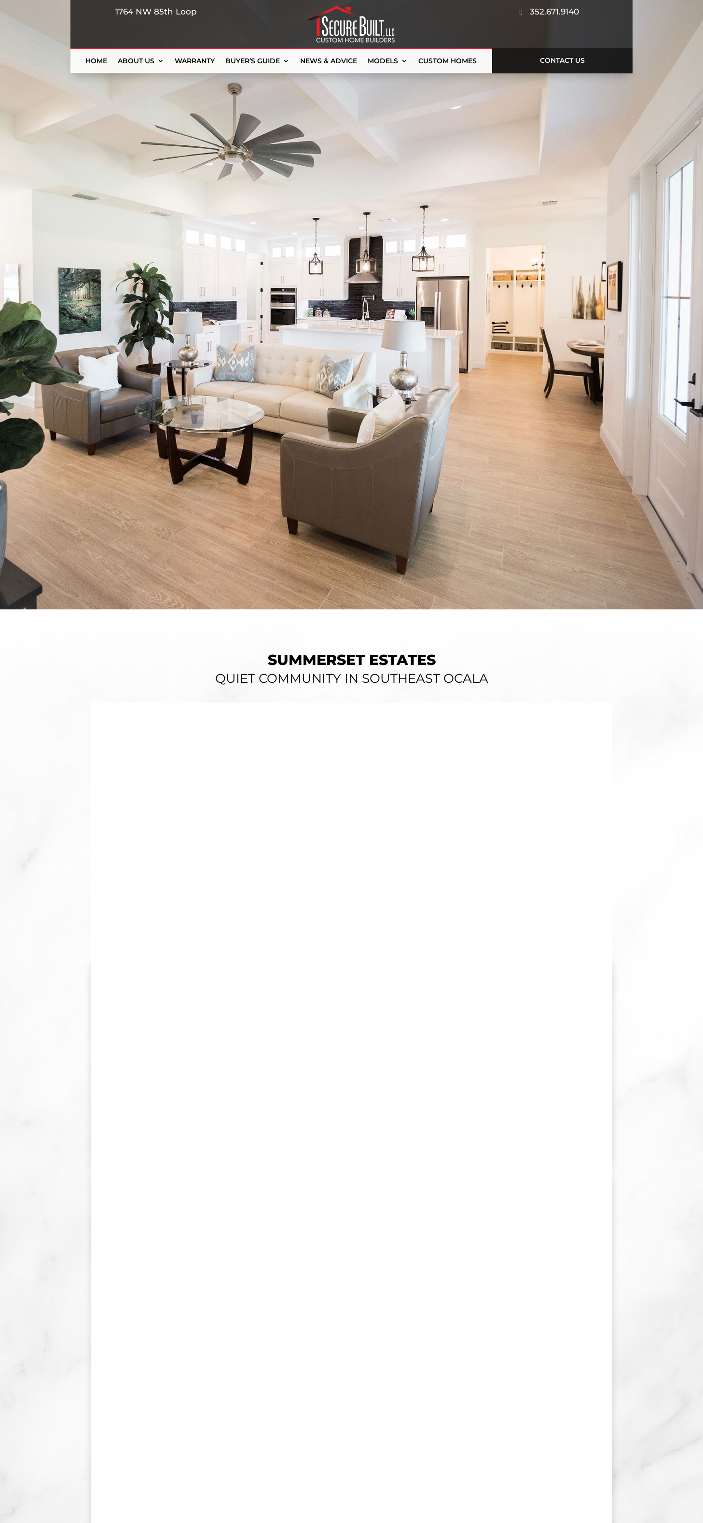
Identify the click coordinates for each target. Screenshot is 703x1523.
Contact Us (562, 60)
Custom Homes (447, 61)
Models (383, 61)
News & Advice (328, 61)
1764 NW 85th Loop (153, 11)
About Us (136, 61)
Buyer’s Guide (252, 61)
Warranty (195, 61)
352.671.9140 (549, 11)
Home (96, 61)
